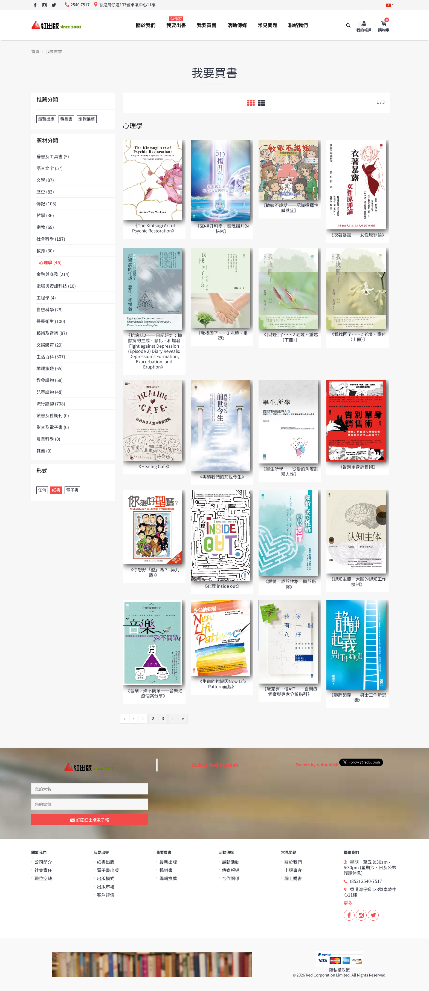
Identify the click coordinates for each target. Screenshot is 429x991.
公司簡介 (43, 862)
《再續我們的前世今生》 (222, 476)
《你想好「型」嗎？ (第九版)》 (154, 572)
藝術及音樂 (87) (51, 333)
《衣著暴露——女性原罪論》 (357, 234)
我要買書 (206, 25)
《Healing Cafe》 (154, 466)
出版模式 (105, 878)
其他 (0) (43, 450)
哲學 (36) (45, 215)
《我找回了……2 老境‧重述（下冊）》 (290, 337)
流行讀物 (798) (50, 403)
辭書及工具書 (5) (52, 156)
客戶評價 (105, 894)
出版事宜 (293, 870)
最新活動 (230, 862)
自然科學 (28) (49, 309)
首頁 (35, 51)
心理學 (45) (50, 262)
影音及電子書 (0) (52, 427)
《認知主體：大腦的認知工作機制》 (357, 581)
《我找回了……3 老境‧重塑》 (222, 335)
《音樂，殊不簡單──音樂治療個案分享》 (154, 693)
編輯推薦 (168, 878)
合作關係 (230, 878)
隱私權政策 (339, 970)
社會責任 (43, 870)
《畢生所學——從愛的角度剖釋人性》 (290, 471)
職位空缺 (43, 878)
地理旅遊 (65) (49, 368)
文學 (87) (45, 180)
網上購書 (293, 878)
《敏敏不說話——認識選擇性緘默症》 (290, 208)
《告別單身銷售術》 (358, 466)
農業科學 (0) (48, 439)
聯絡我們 (298, 25)
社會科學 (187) (50, 238)
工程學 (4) (46, 297)
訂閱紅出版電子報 (89, 820)
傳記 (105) (46, 203)
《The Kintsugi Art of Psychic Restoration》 (154, 228)
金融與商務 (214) (52, 274)
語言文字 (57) (49, 168)
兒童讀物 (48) (49, 391)
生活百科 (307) (50, 356)
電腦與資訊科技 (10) (56, 286)
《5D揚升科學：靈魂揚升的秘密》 (222, 228)
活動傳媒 (237, 25)
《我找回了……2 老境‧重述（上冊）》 (358, 336)
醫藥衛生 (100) (50, 321)
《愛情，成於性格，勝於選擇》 (290, 584)
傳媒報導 (230, 870)
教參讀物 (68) (49, 380)
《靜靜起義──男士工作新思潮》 (357, 697)
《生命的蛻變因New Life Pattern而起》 (222, 684)
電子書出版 (108, 870)
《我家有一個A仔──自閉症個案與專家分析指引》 (290, 691)
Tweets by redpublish (316, 765)
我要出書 (176, 22)
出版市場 (105, 886)
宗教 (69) (45, 227)
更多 (348, 903)
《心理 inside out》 (222, 586)
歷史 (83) (45, 191)
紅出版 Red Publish (215, 764)
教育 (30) (45, 250)
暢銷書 (166, 870)
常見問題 (267, 25)
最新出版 (168, 862)
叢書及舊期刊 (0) (52, 415)
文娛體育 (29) (49, 344)
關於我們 (146, 25)
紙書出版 (105, 862)
